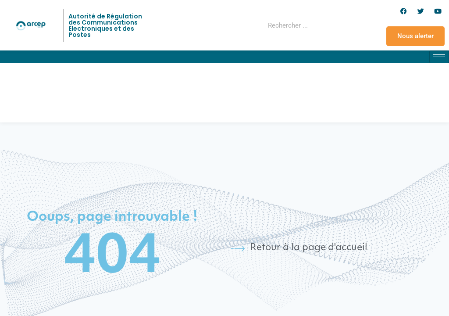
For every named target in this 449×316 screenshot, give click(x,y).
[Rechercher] (335, 25)
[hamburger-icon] (439, 56)
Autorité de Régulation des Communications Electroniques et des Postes (105, 25)
